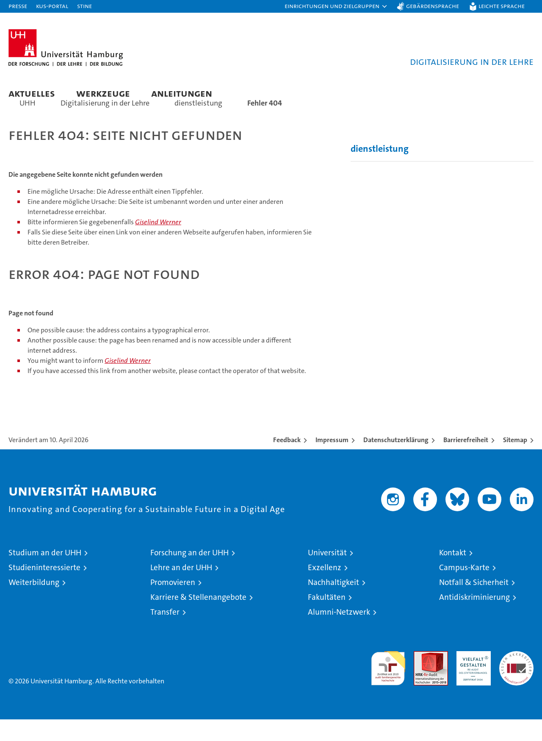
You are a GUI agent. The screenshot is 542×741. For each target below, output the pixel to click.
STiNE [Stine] (84, 5)
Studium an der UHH (44, 574)
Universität (327, 574)
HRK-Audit (471, 677)
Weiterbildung (33, 604)
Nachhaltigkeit (333, 604)
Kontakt (452, 574)
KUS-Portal (52, 5)
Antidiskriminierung (474, 618)
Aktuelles (31, 93)
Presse (17, 5)
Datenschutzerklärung (396, 461)
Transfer (165, 633)
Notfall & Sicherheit (474, 604)
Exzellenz (324, 589)
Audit (422, 677)
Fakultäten (327, 618)
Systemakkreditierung (516, 677)
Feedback (287, 461)
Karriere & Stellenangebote (198, 618)
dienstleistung (380, 170)
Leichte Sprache (501, 5)
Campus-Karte (464, 589)
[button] (336, 6)
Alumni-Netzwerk (339, 633)
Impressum (331, 461)
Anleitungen (181, 93)
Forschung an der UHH (189, 574)
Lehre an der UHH (181, 589)
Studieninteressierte (44, 589)
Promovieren (172, 604)
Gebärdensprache (432, 5)
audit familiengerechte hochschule (388, 686)
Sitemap (515, 461)
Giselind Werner (158, 243)
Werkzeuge (103, 93)
